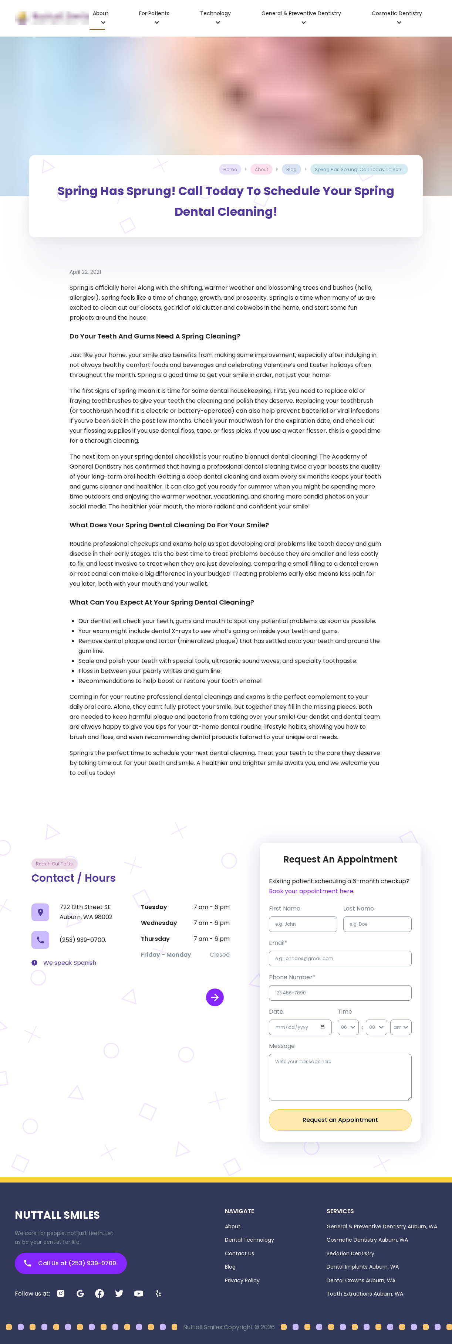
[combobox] (341, 1027)
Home (230, 169)
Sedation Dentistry (350, 1253)
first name (284, 908)
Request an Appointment (340, 1120)
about (100, 13)
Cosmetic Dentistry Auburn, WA (367, 1239)
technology (215, 13)
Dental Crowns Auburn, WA (361, 1280)
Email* (278, 943)
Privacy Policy (242, 1280)
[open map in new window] (215, 997)
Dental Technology (249, 1239)
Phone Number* (292, 977)
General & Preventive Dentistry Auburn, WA (382, 1226)
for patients (154, 13)
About (232, 1226)
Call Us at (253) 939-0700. (71, 1263)
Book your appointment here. (311, 891)
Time (345, 1011)
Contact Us (239, 1253)
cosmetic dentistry (397, 13)
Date (276, 1011)
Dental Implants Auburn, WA (363, 1266)
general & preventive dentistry (301, 13)
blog (291, 169)
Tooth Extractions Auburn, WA (365, 1293)
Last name (358, 908)
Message (282, 1046)
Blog (230, 1266)
